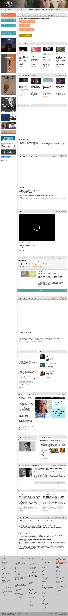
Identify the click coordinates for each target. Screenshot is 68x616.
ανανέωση (54, 105)
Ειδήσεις (46, 1)
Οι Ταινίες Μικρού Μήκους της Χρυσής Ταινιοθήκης (19, 587)
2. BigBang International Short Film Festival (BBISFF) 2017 (34, 564)
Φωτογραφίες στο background (59, 591)
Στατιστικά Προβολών (60, 577)
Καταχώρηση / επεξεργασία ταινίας (7, 592)
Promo (43, 574)
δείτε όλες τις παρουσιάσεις (61, 75)
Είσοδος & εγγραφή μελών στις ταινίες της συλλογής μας (20, 578)
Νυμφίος (21, 330)
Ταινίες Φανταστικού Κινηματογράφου (59, 564)
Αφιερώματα (17, 591)
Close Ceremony (45, 578)
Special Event (44, 610)
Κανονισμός (31, 582)
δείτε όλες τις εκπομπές (62, 465)
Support (30, 604)
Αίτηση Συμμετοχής (32, 580)
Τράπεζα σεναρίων (5, 573)
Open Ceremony (45, 577)
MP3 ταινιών (17, 575)
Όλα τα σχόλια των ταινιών (20, 573)
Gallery (30, 602)
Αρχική (1, 9)
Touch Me (40, 271)
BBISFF (43, 591)
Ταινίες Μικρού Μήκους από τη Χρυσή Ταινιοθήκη (20, 564)
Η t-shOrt (58, 1)
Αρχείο (57, 570)
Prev (19, 279)
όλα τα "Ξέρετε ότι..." (22, 387)
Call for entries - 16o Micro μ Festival (35, 55)
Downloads (44, 579)
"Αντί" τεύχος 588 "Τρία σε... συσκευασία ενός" (28, 494)
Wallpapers (58, 592)
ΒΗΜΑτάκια (4, 577)
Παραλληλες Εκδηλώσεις (33, 572)
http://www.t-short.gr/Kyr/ (16, 614)
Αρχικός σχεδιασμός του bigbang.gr (60, 582)
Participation (44, 608)
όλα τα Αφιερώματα (62, 394)
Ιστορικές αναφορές (5, 576)
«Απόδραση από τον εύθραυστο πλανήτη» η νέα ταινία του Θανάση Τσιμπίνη (35, 88)
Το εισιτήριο (49, 373)
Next (64, 279)
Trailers (3, 574)
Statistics (44, 581)
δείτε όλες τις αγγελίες (50, 517)
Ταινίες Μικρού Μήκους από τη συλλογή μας (20, 561)
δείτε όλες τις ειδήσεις (62, 44)
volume (64, 482)
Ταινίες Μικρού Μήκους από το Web (20, 567)
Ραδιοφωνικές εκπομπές (6, 582)
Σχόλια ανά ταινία (18, 574)
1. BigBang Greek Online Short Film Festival (33, 561)
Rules (30, 601)
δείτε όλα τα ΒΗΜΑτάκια (61, 105)
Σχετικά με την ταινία (22, 204)
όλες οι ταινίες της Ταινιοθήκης (63, 298)
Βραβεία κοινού (58, 566)
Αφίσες (57, 594)
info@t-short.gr (25, 613)
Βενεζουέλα (21, 187)
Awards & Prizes (32, 600)
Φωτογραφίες (58, 568)
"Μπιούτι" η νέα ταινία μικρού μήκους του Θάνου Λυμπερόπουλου (60, 87)
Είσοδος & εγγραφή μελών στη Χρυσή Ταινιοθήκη (20, 580)
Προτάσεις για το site (6, 584)
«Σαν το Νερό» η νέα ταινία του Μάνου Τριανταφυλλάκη (47, 87)
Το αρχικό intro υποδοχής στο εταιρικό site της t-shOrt (60, 587)
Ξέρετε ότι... (4, 578)
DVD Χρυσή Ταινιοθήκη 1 (19, 594)
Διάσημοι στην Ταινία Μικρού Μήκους (6, 581)
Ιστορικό (57, 567)
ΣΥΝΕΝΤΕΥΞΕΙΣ (45, 9)
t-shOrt (58, 613)
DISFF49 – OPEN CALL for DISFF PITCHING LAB (47, 56)
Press (43, 575)
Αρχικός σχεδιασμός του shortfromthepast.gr (60, 584)
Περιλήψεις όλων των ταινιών (20, 571)
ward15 (64, 614)
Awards (43, 567)
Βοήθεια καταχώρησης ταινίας (6, 594)
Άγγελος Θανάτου (50, 356)
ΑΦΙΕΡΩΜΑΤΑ (37, 9)
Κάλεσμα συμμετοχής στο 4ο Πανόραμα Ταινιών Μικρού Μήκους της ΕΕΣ (23, 56)
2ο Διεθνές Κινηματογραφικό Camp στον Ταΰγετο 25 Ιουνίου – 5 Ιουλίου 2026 (60, 56)
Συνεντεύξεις (17, 593)
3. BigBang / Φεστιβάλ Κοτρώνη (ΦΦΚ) (33, 568)
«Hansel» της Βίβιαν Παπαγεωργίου (22, 87)
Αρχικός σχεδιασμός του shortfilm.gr (60, 579)
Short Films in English (66, 9)
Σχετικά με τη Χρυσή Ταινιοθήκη (18, 590)
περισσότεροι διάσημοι (44, 458)
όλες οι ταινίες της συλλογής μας (63, 156)
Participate (31, 605)
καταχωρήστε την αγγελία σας (60, 517)
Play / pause (35, 482)
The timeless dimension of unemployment (33, 597)
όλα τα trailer (63, 211)
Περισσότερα (21, 66)
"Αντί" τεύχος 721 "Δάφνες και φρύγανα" (51, 494)
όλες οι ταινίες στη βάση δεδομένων (59, 258)
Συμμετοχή (58, 571)
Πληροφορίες (31, 583)
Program (43, 573)
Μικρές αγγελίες (52, 1)
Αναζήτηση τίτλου (5, 589)
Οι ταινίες (30, 586)
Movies (30, 598)
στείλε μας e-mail (49, 267)
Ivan (47, 365)
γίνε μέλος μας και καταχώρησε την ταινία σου (34, 266)
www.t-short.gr (19, 613)
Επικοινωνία (63, 1)
